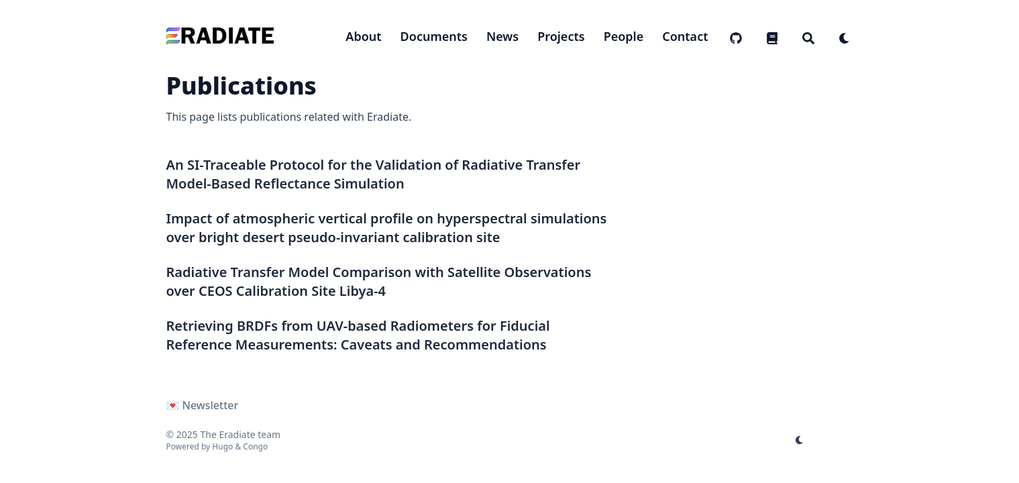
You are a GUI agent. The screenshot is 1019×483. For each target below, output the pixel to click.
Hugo (222, 446)
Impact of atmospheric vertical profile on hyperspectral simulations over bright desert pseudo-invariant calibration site (386, 227)
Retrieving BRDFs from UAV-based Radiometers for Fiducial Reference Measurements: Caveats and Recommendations (358, 335)
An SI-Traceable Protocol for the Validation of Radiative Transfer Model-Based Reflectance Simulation (373, 174)
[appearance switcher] (844, 36)
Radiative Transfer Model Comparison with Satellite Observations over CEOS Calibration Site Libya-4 (379, 281)
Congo (255, 446)
